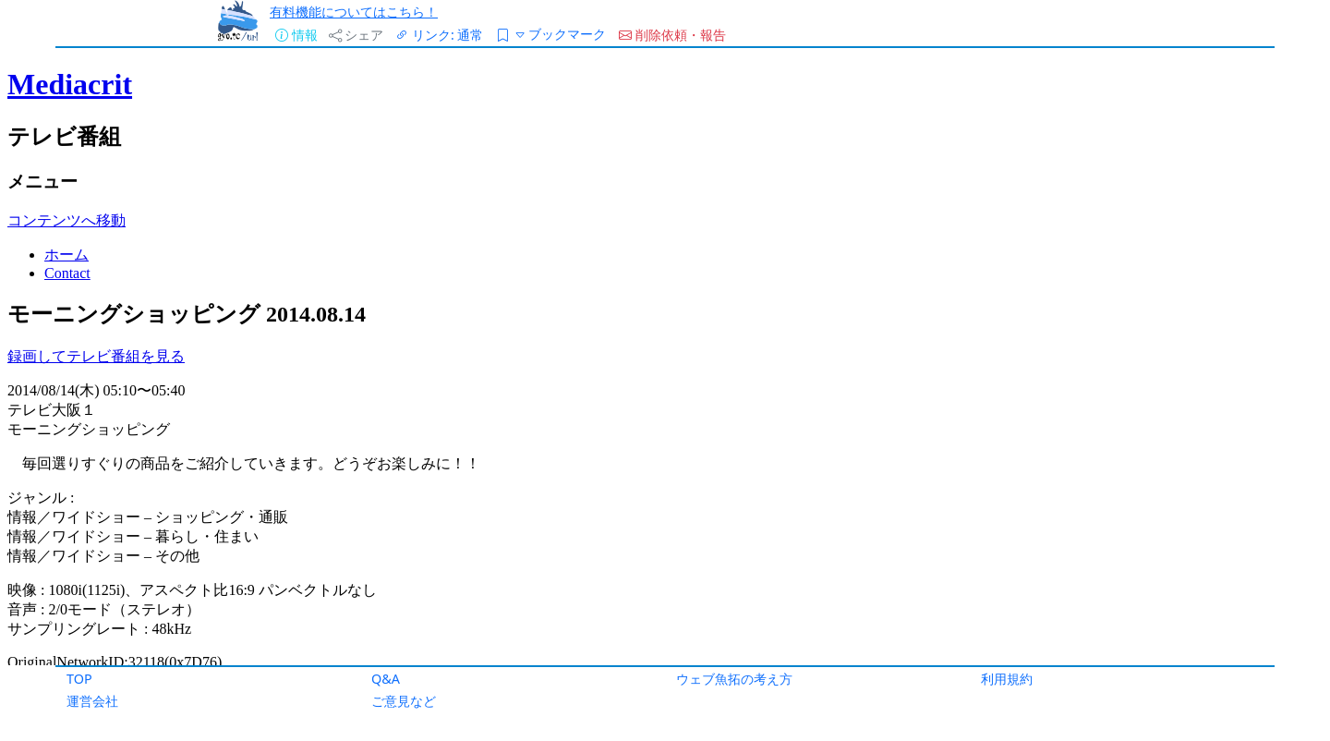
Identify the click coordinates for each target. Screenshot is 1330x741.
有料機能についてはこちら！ (354, 11)
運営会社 (92, 701)
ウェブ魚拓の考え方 (734, 678)
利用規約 (1007, 678)
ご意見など (403, 701)
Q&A (385, 678)
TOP (79, 678)
